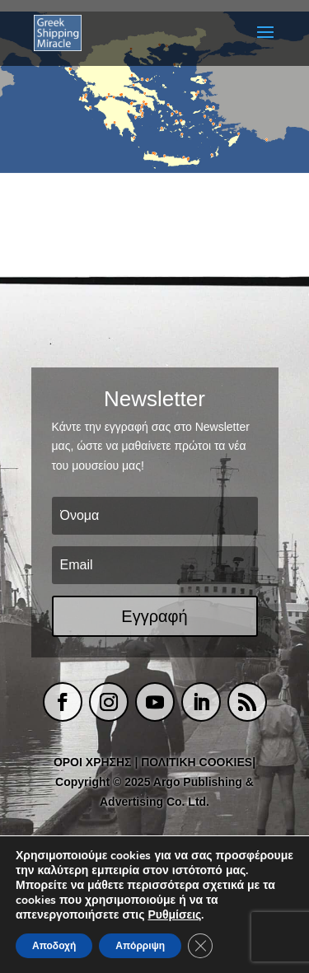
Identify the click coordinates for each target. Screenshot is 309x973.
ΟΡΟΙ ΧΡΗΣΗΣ (93, 762)
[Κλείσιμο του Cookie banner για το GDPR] (200, 945)
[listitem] (86, 95)
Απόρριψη (140, 945)
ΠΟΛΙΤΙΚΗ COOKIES (196, 762)
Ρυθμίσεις (174, 915)
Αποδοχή (54, 945)
